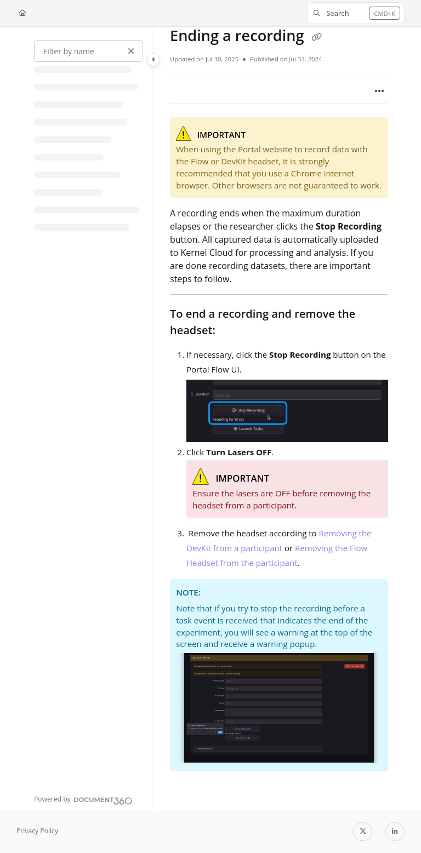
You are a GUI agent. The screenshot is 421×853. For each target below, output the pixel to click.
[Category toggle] (153, 59)
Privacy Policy (37, 830)
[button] (356, 13)
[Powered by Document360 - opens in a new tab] (83, 799)
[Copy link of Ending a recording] (317, 37)
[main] (279, 418)
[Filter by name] (88, 51)
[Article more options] (379, 90)
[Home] (22, 13)
